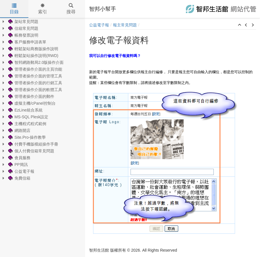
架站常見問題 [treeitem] (22, 21)
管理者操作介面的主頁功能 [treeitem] (34, 69)
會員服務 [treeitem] (18, 157)
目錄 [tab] (14, 8)
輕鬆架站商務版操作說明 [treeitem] (32, 48)
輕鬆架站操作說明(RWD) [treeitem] (32, 55)
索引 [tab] (42, 8)
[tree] (42, 100)
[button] (239, 25)
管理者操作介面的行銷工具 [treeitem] (34, 82)
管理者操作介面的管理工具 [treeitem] (34, 76)
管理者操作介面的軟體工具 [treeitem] (34, 89)
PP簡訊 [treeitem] (17, 164)
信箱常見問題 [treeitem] (22, 28)
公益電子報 (99, 25)
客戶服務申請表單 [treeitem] (26, 42)
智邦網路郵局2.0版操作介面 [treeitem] (35, 62)
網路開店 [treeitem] (18, 130)
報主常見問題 (125, 25)
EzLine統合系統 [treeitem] (25, 110)
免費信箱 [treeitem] (18, 178)
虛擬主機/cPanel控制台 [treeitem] (31, 103)
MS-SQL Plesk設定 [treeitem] (27, 116)
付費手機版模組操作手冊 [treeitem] (32, 144)
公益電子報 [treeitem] (20, 171)
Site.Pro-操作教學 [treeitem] (26, 137)
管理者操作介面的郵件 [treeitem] (30, 96)
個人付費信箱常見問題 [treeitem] (30, 151)
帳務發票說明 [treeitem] (22, 35)
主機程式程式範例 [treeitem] (26, 123)
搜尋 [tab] (71, 8)
